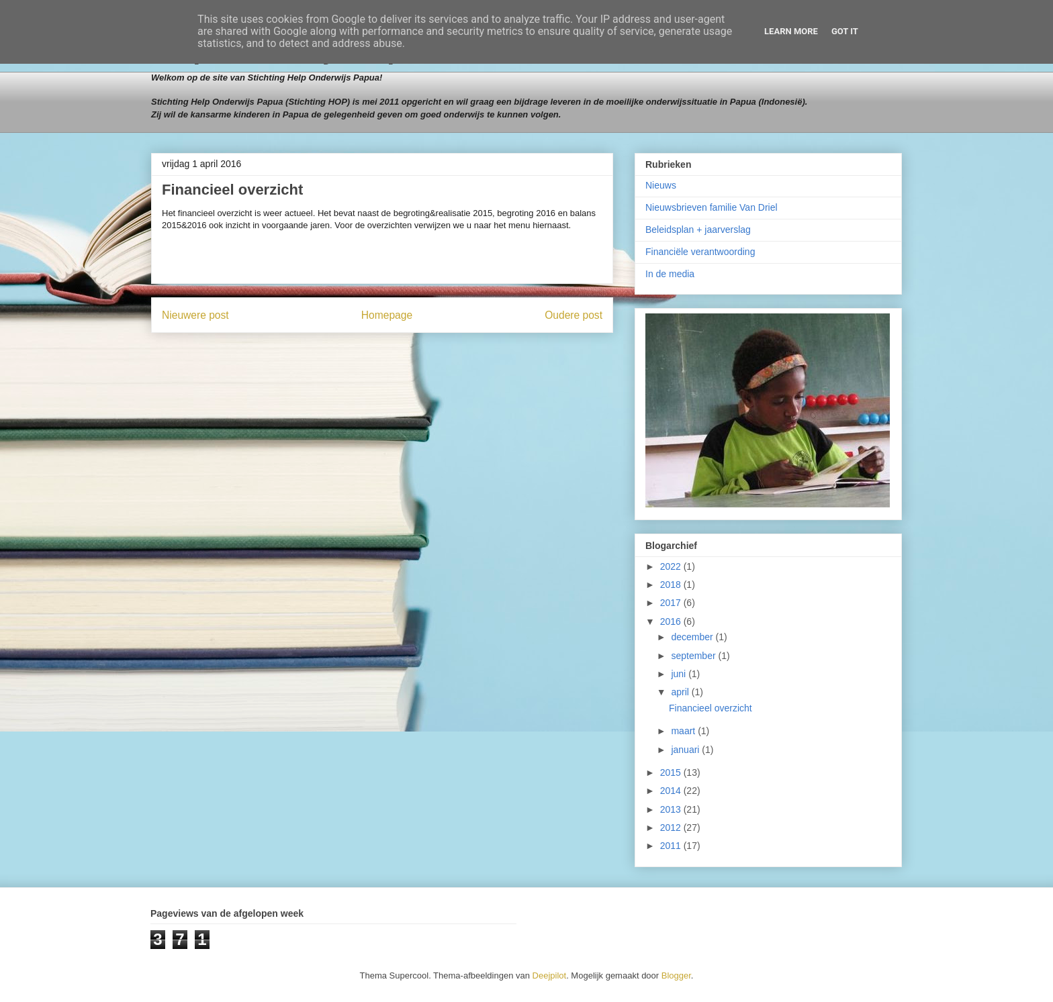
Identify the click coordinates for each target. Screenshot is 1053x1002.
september (694, 655)
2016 (672, 621)
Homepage (386, 315)
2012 (672, 827)
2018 (672, 584)
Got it (844, 31)
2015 (672, 772)
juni (679, 673)
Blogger (676, 975)
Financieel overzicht (710, 708)
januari (686, 749)
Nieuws (660, 185)
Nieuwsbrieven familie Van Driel (711, 207)
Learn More (791, 31)
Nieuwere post (195, 315)
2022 (672, 566)
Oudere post (573, 315)
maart (684, 730)
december (693, 637)
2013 (672, 809)
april (681, 692)
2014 (672, 790)
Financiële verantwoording (700, 251)
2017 (672, 602)
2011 (672, 845)
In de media (669, 273)
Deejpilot (550, 975)
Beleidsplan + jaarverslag (698, 229)
